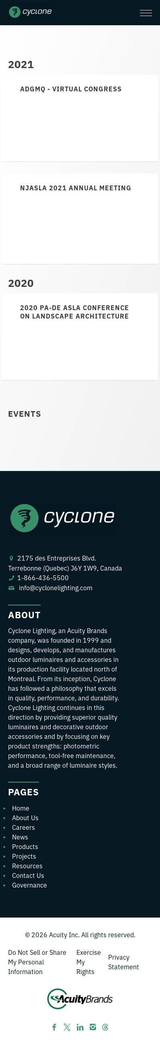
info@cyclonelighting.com (55, 587)
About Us (25, 817)
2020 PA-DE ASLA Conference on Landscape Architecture (74, 311)
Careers (23, 827)
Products (25, 846)
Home (20, 807)
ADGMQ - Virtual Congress (71, 88)
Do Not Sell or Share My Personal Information (37, 962)
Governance (29, 884)
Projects (24, 855)
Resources (27, 865)
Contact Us (28, 875)
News (20, 836)
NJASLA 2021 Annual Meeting (75, 187)
